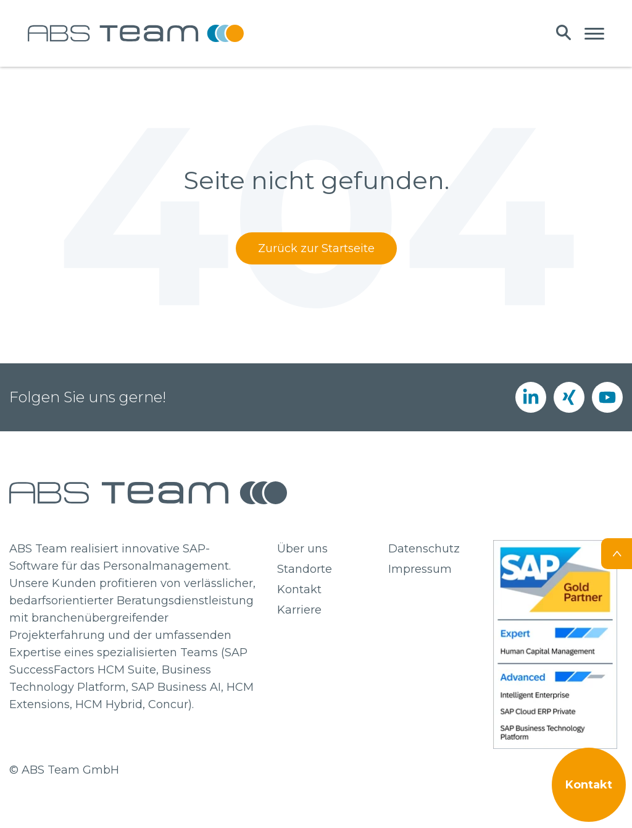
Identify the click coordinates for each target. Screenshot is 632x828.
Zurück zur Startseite (316, 248)
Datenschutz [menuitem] (424, 549)
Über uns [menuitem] (302, 549)
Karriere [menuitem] (299, 610)
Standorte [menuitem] (304, 569)
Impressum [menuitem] (420, 569)
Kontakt (588, 785)
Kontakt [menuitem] (299, 589)
